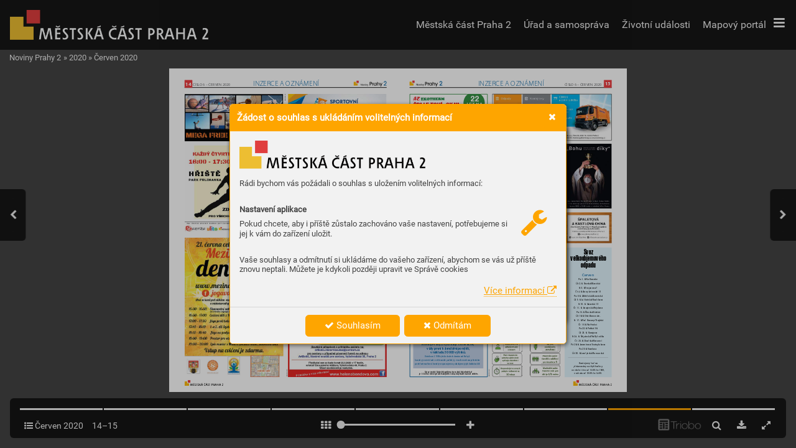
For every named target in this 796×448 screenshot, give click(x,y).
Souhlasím (353, 325)
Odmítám (447, 325)
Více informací (520, 290)
